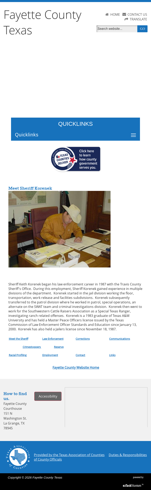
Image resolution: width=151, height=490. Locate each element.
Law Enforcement (53, 339)
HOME (115, 14)
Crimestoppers (32, 347)
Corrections (83, 339)
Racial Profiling (18, 355)
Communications (119, 339)
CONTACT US (137, 14)
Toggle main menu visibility (134, 132)
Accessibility (48, 396)
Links (112, 355)
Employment (50, 355)
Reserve (59, 347)
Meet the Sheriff (18, 339)
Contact (80, 355)
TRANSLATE (138, 19)
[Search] (117, 28)
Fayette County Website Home (76, 367)
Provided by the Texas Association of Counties (69, 455)
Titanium (132, 485)
